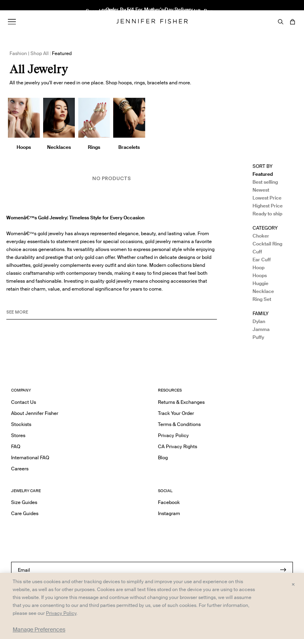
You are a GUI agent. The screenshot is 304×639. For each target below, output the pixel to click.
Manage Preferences (39, 629)
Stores (18, 435)
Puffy (258, 337)
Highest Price (268, 205)
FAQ (15, 446)
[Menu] (12, 22)
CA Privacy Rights (177, 446)
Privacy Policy (173, 435)
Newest (261, 189)
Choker (261, 235)
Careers (19, 468)
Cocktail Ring (267, 243)
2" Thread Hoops (94, 17)
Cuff (257, 251)
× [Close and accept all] (293, 584)
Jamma (261, 329)
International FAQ (30, 457)
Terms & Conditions (179, 424)
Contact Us (23, 402)
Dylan (259, 321)
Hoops (260, 275)
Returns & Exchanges (181, 402)
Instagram (169, 513)
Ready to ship (267, 213)
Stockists (21, 424)
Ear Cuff (262, 259)
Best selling (265, 181)
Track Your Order (176, 413)
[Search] (280, 21)
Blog (163, 457)
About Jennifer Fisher (34, 413)
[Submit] (283, 569)
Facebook (169, 502)
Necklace (263, 291)
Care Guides (24, 513)
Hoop (258, 267)
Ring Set (262, 299)
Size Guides (24, 502)
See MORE (17, 312)
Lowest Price (267, 197)
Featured (263, 174)
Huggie (260, 283)
